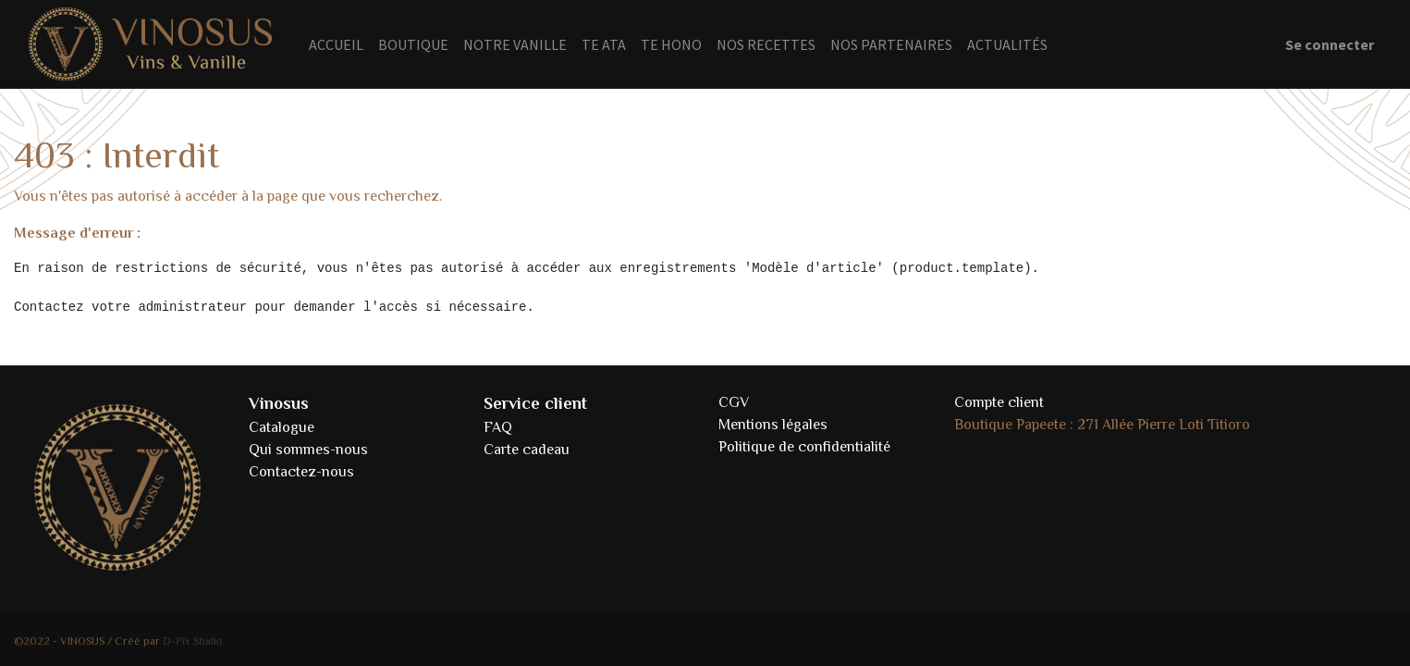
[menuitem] (336, 44)
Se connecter (1329, 44)
